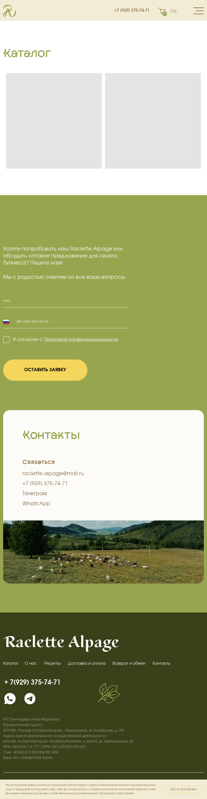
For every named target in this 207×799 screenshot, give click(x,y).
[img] (10, 698)
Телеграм (34, 493)
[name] (66, 301)
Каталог (10, 663)
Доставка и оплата (87, 663)
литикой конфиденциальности (84, 339)
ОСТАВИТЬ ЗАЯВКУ (45, 370)
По (47, 339)
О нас (31, 663)
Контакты (161, 663)
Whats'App (36, 503)
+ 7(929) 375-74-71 (32, 682)
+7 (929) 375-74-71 (132, 10)
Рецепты (52, 663)
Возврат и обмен (129, 663)
